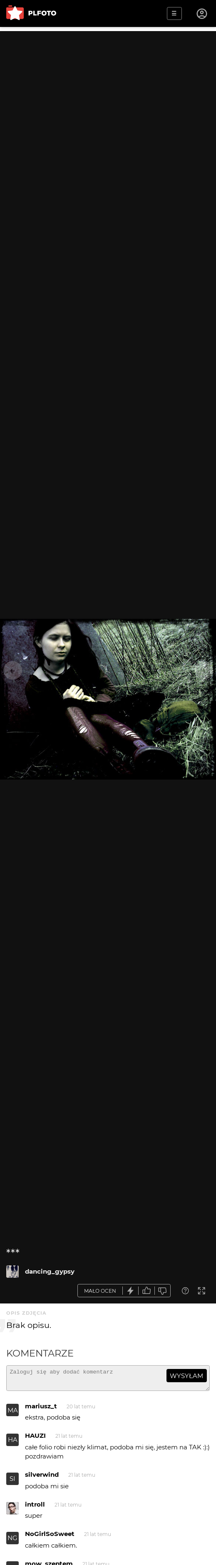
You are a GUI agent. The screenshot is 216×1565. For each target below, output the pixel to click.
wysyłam (186, 1376)
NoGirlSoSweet (49, 1537)
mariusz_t (41, 1410)
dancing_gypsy (49, 1271)
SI (12, 1482)
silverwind (42, 1478)
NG (12, 1542)
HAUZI (35, 1439)
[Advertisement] (108, 89)
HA (12, 1443)
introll (35, 1508)
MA (12, 1414)
